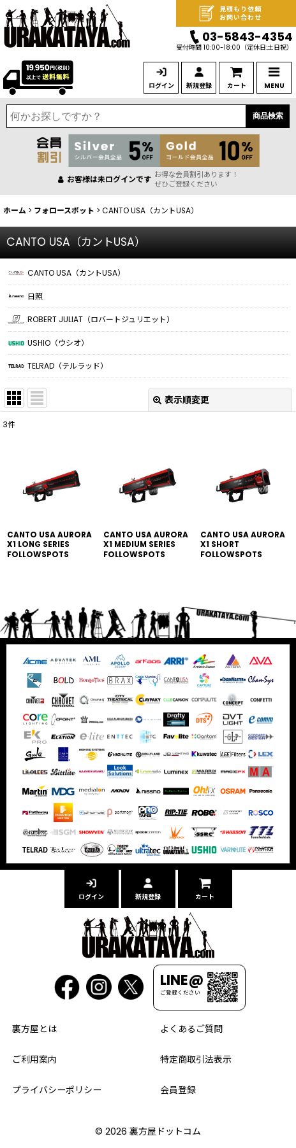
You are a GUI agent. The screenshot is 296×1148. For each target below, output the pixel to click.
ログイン (161, 85)
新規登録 (199, 85)
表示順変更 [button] (181, 399)
